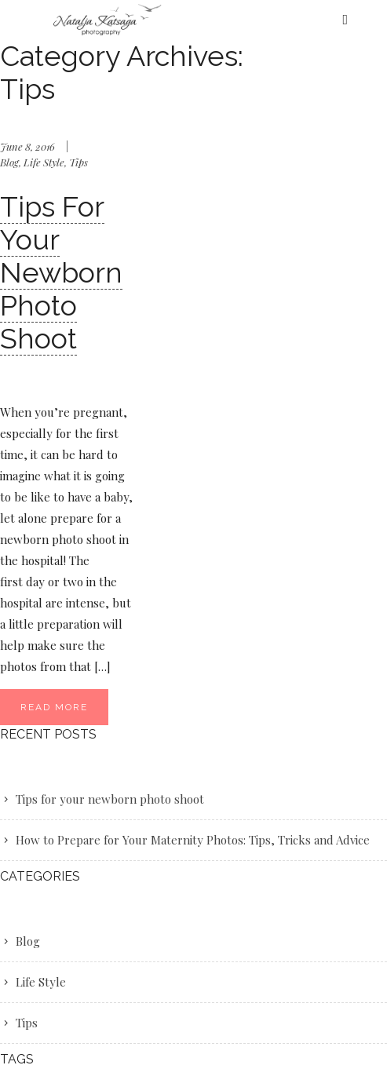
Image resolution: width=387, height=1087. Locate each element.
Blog (9, 162)
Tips (78, 162)
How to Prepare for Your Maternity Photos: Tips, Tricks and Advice (193, 840)
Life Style (44, 162)
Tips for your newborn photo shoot (61, 272)
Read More (54, 707)
